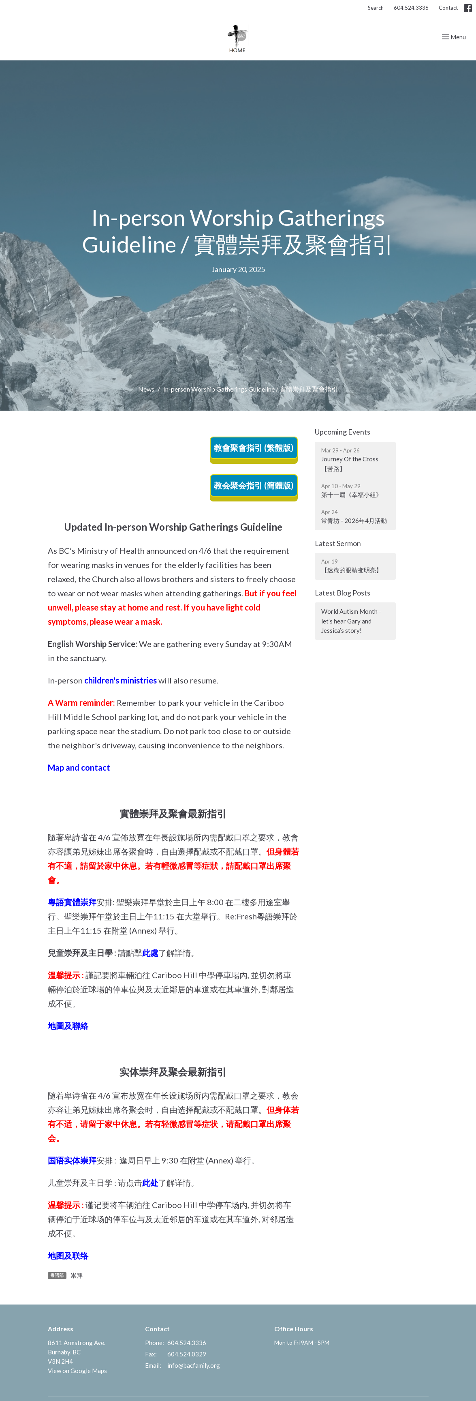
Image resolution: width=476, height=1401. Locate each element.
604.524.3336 (411, 7)
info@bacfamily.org (193, 1365)
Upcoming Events (342, 431)
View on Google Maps (77, 1370)
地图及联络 (68, 1255)
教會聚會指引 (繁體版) (254, 447)
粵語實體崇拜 (72, 902)
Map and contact (79, 767)
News (146, 389)
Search (376, 7)
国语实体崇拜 (72, 1160)
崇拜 (76, 1275)
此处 (150, 1182)
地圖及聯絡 (68, 1025)
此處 (150, 953)
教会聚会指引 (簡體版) (254, 485)
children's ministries (120, 680)
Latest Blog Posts (342, 592)
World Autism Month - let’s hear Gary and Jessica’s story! (351, 621)
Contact (448, 7)
